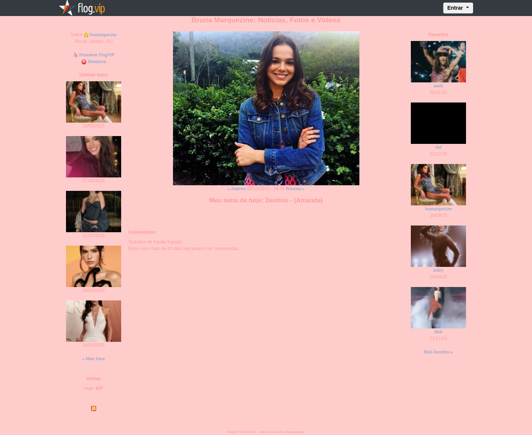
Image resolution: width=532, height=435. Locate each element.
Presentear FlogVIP (93, 54)
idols (438, 331)
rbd (438, 147)
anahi (438, 85)
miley (438, 270)
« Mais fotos (93, 358)
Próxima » (295, 188)
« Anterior (236, 188)
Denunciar (94, 61)
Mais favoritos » (438, 351)
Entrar (456, 8)
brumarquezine (103, 34)
